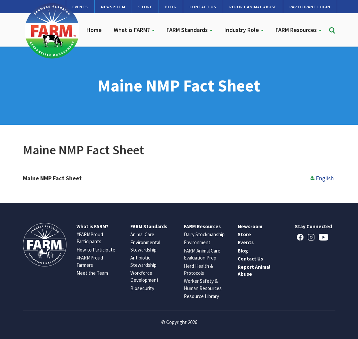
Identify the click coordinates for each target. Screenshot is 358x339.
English (322, 178)
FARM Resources (298, 30)
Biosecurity (142, 288)
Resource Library (201, 296)
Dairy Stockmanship (204, 234)
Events (246, 242)
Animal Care (142, 234)
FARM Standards (189, 30)
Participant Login (310, 6)
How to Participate (95, 250)
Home (94, 30)
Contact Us (202, 6)
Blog (171, 6)
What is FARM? (134, 30)
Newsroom (113, 6)
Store (145, 6)
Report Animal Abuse (253, 6)
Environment (197, 242)
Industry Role (244, 30)
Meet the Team (92, 273)
